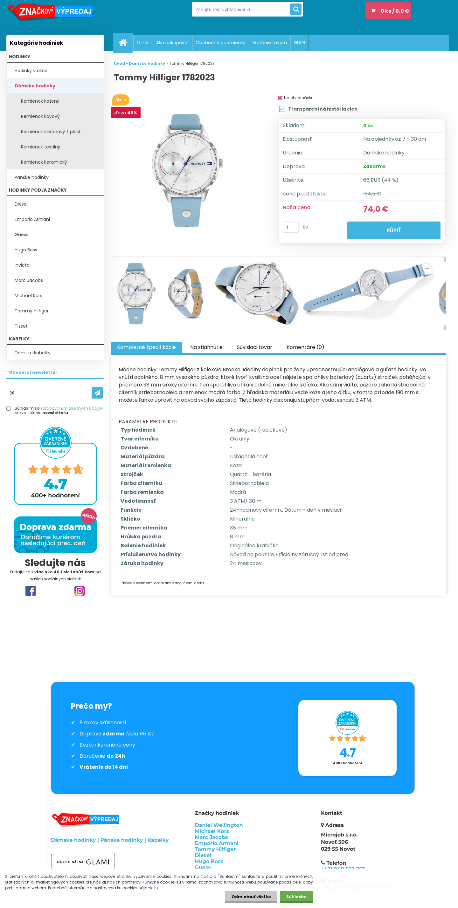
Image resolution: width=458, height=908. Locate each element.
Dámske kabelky (33, 353)
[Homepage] (125, 43)
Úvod (119, 63)
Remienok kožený (40, 101)
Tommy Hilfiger (32, 311)
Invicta (22, 265)
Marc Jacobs (29, 280)
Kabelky (158, 840)
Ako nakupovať (172, 42)
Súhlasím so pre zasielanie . (59, 410)
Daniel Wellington (219, 825)
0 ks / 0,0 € (395, 11)
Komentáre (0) (305, 347)
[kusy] (291, 227)
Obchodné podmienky (221, 42)
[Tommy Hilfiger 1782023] (188, 170)
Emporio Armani (32, 219)
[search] (296, 9)
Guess (21, 234)
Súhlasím (296, 896)
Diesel (21, 204)
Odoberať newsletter (33, 372)
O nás (142, 42)
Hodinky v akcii (31, 70)
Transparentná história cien (318, 109)
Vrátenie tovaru (269, 42)
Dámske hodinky (35, 86)
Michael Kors (28, 295)
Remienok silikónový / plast (51, 131)
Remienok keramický (44, 162)
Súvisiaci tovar (254, 347)
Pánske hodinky (32, 177)
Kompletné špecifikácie (146, 347)
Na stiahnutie (206, 347)
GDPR (299, 42)
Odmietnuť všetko (251, 896)
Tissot (21, 326)
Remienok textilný (40, 147)
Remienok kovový (40, 116)
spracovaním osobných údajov (71, 408)
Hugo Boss (26, 250)
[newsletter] (97, 393)
